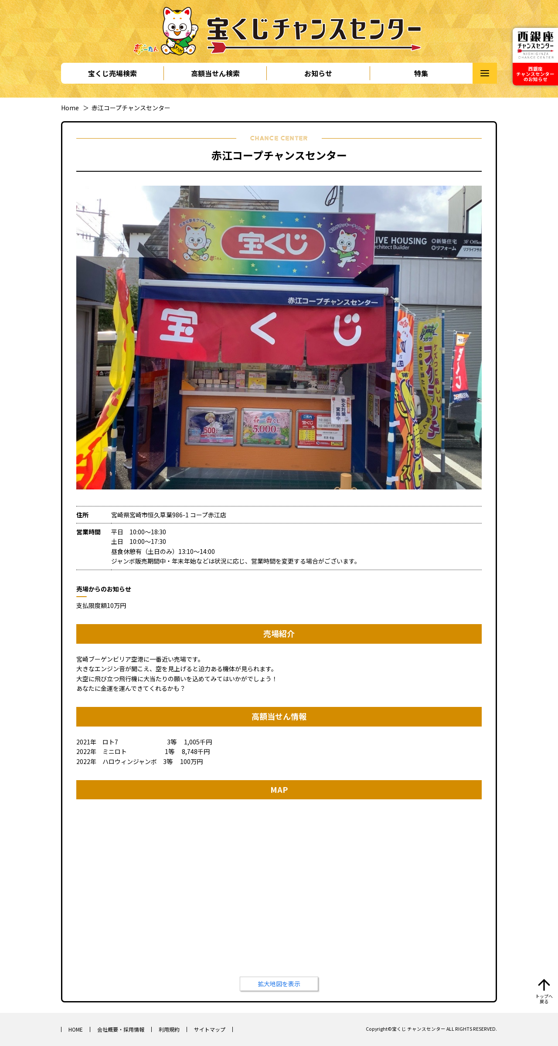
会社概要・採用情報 (120, 1029)
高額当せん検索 (215, 73)
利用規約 (169, 1029)
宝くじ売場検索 (112, 73)
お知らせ (318, 73)
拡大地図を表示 (279, 983)
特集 (421, 73)
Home (70, 107)
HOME (75, 1029)
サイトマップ (209, 1029)
